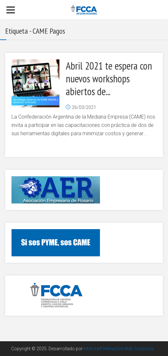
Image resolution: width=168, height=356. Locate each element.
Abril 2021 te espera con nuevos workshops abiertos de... (109, 78)
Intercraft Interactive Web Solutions (119, 348)
